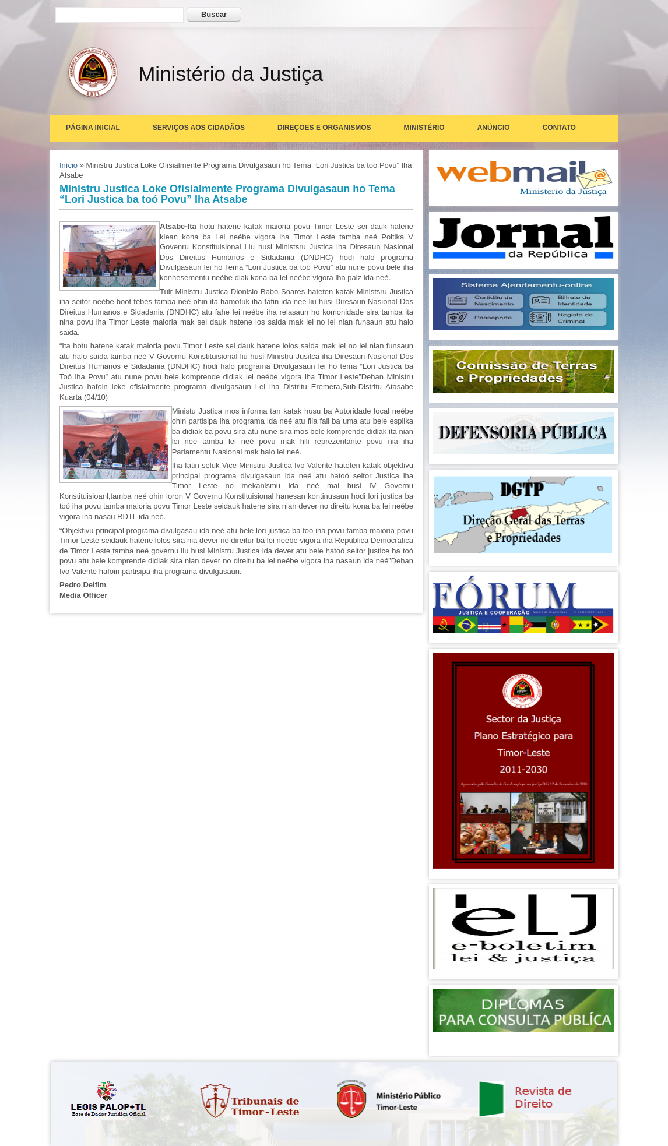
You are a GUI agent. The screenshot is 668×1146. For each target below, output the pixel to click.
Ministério (424, 128)
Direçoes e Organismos (324, 128)
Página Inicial (93, 128)
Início (68, 165)
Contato (559, 128)
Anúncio (493, 128)
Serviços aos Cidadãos (199, 128)
